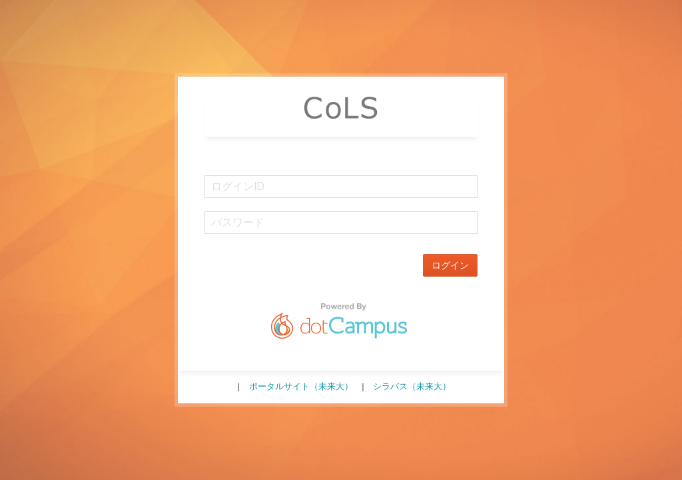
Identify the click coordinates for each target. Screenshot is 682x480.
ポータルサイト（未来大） (301, 386)
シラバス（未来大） (412, 386)
